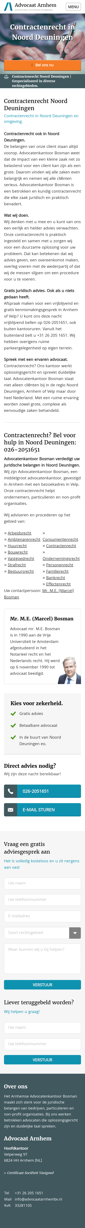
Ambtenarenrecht (24, 540)
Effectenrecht (58, 584)
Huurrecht (17, 546)
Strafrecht (17, 565)
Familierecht (57, 571)
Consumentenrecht (60, 540)
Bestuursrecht (21, 571)
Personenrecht (59, 565)
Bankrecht (55, 578)
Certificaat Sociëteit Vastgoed (30, 1173)
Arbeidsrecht (19, 533)
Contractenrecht (61, 546)
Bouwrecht (18, 552)
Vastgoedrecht (21, 559)
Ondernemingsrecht (61, 559)
